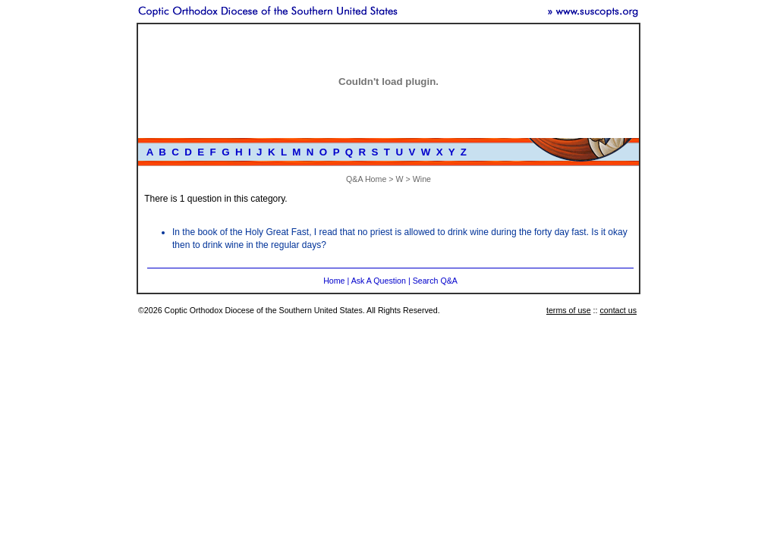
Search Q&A (435, 280)
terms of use (568, 310)
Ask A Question (378, 280)
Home (333, 280)
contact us (618, 310)
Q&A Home (366, 179)
